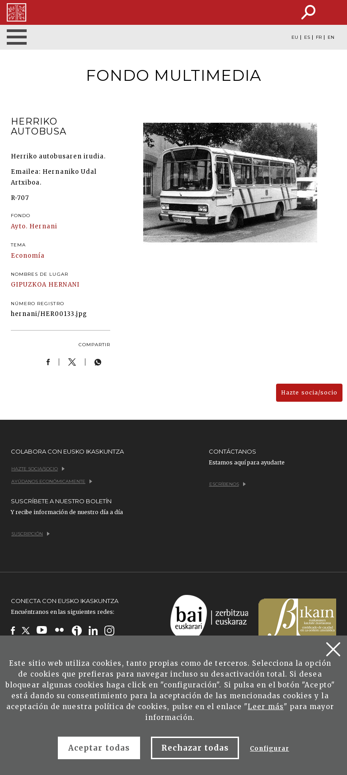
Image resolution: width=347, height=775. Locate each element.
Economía (28, 256)
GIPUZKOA (29, 284)
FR (319, 37)
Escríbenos (227, 484)
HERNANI (63, 284)
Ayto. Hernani (34, 226)
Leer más (265, 706)
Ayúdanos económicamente (51, 481)
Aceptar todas (99, 748)
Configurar (269, 748)
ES (307, 37)
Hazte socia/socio (309, 392)
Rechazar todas (195, 748)
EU (294, 37)
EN (331, 37)
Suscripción (30, 534)
